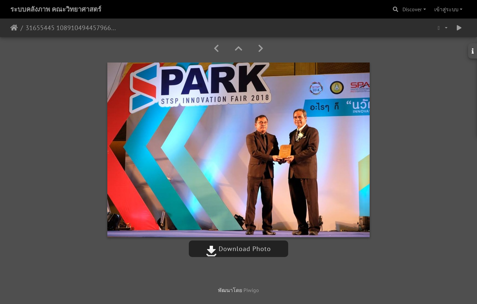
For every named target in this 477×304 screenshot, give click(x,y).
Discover (412, 9)
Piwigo (251, 290)
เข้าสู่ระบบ (446, 9)
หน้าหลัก (14, 28)
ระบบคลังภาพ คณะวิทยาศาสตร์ (55, 9)
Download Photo (238, 248)
